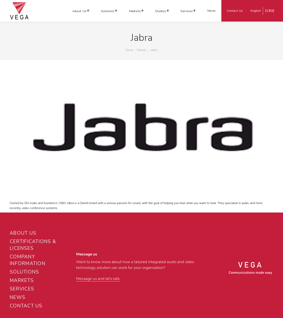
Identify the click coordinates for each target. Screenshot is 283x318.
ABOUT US (23, 233)
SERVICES (22, 289)
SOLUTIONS (24, 272)
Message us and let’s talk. (98, 278)
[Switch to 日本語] (269, 11)
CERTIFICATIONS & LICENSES (33, 245)
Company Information (27, 260)
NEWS (17, 297)
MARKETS (22, 280)
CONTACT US (26, 306)
